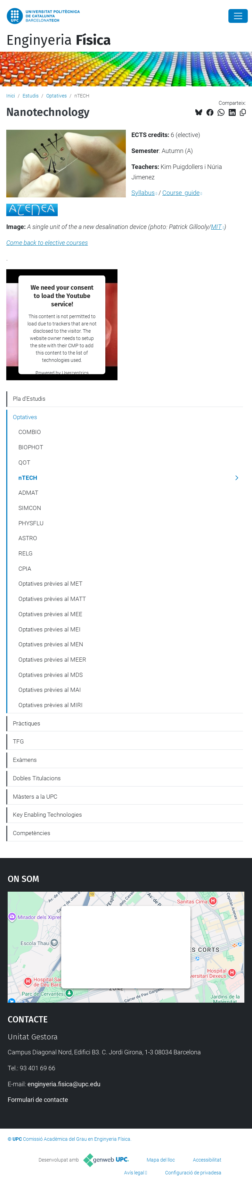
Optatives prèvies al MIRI (50, 705)
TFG (18, 741)
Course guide (181, 192)
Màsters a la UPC (35, 796)
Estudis (31, 96)
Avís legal (134, 1172)
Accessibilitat (207, 1160)
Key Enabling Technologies (47, 814)
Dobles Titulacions (37, 778)
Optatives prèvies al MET (50, 583)
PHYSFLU (30, 523)
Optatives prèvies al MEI (49, 629)
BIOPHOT (30, 447)
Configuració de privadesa (193, 1172)
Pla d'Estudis (29, 398)
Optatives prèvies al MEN (50, 644)
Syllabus (143, 192)
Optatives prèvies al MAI (49, 689)
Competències (31, 833)
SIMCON (29, 507)
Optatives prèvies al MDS (50, 674)
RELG (25, 553)
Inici (10, 96)
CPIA (24, 568)
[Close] (238, 16)
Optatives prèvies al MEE (50, 614)
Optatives (56, 96)
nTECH (27, 477)
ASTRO (27, 538)
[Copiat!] (243, 113)
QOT (24, 462)
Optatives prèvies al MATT (52, 598)
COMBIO (29, 431)
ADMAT (28, 492)
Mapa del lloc (161, 1160)
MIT (216, 226)
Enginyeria (58, 40)
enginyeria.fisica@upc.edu (63, 1084)
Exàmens (25, 759)
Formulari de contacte (38, 1099)
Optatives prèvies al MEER (52, 659)
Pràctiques (26, 723)
